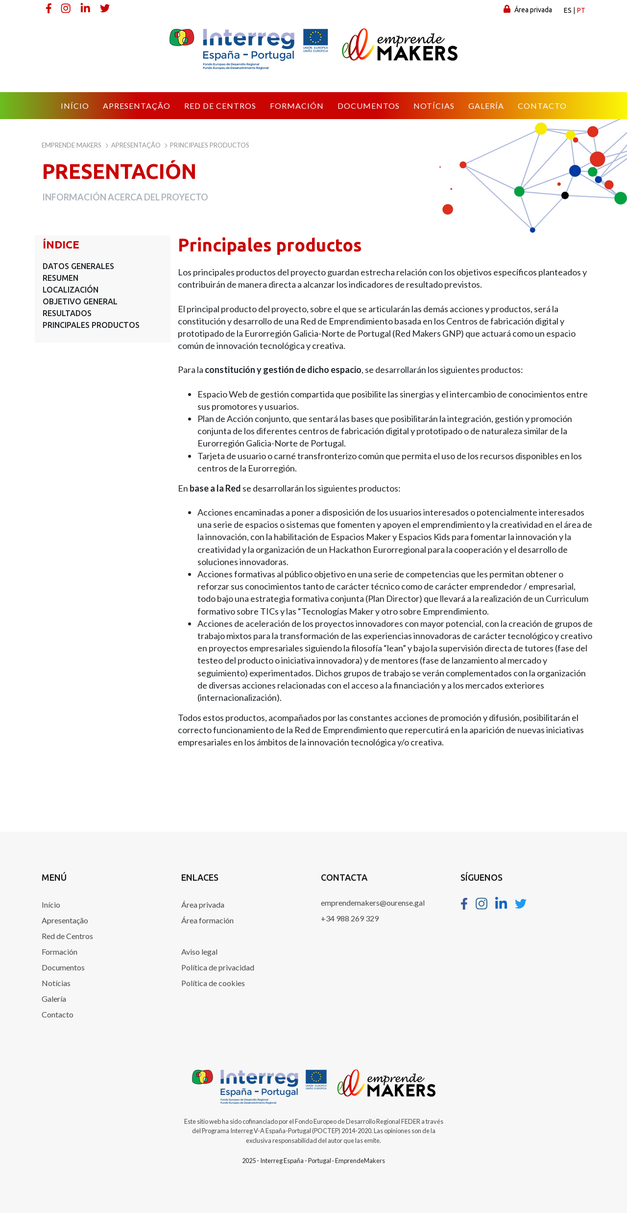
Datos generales (78, 266)
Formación (59, 951)
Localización (70, 289)
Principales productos (91, 325)
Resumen (60, 277)
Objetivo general (80, 301)
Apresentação (65, 920)
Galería (54, 998)
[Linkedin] (86, 7)
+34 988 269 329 (350, 918)
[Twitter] (106, 7)
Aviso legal (199, 951)
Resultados (67, 313)
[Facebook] (49, 7)
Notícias (56, 983)
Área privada (528, 9)
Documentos (63, 967)
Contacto (57, 1014)
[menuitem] (75, 106)
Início (51, 904)
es (568, 10)
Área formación (207, 920)
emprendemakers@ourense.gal (373, 902)
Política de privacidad (217, 967)
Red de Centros (67, 936)
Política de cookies (213, 983)
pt (581, 10)
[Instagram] (66, 7)
